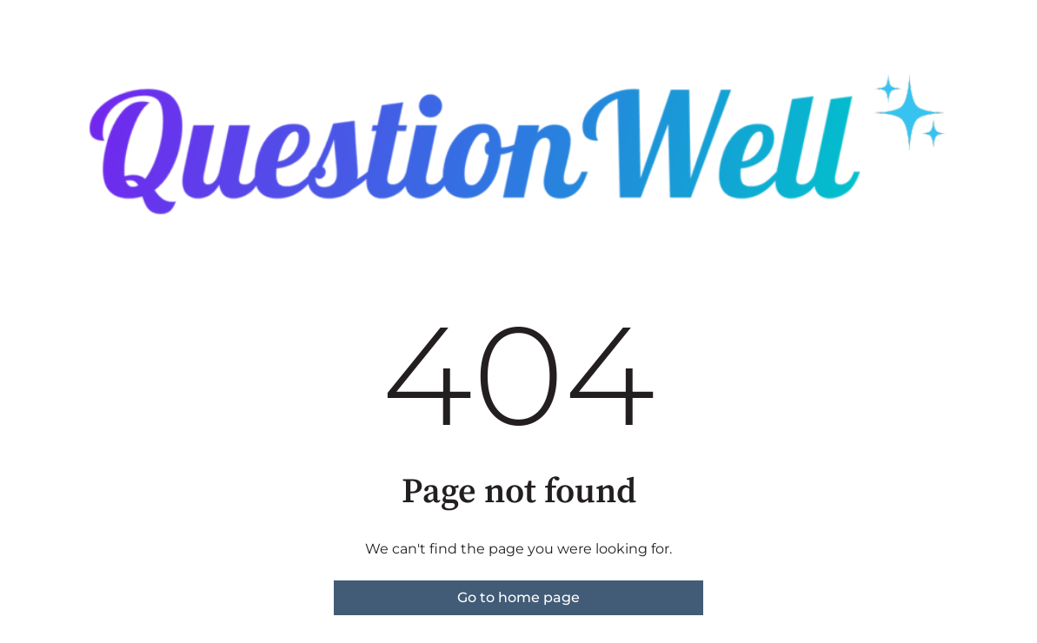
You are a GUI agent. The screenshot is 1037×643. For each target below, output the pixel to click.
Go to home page (518, 597)
